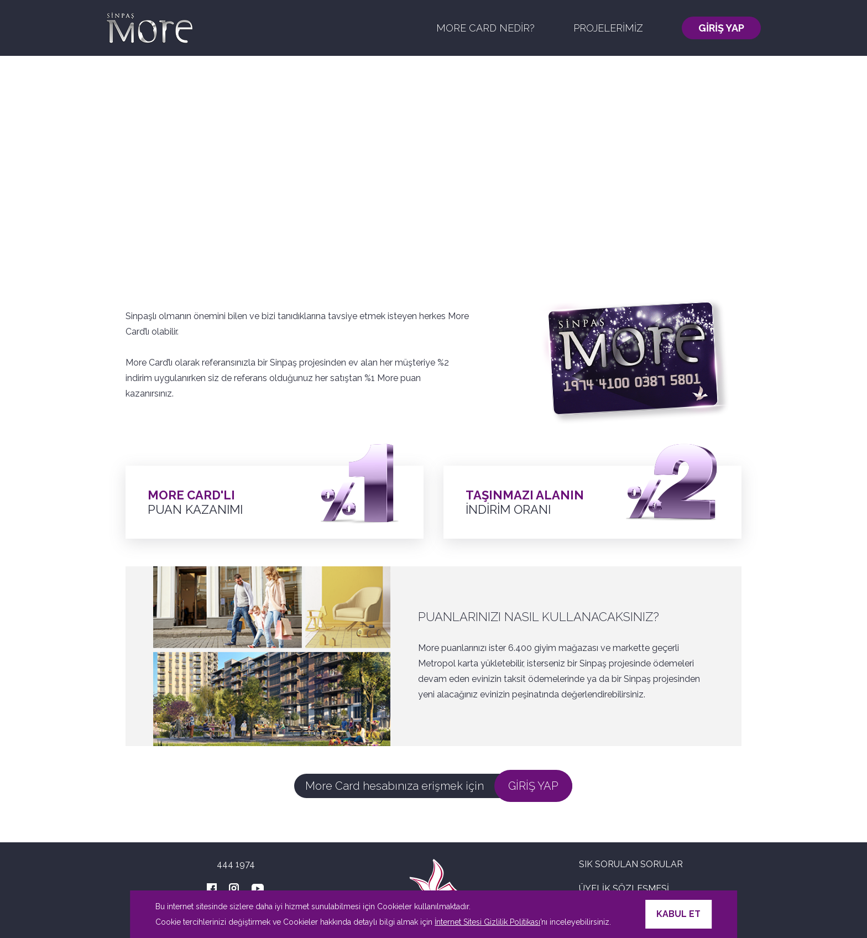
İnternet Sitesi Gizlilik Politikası (487, 922)
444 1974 (236, 864)
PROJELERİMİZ (608, 28)
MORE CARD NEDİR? (485, 28)
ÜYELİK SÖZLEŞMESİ (624, 888)
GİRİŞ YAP (721, 28)
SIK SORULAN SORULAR (631, 864)
